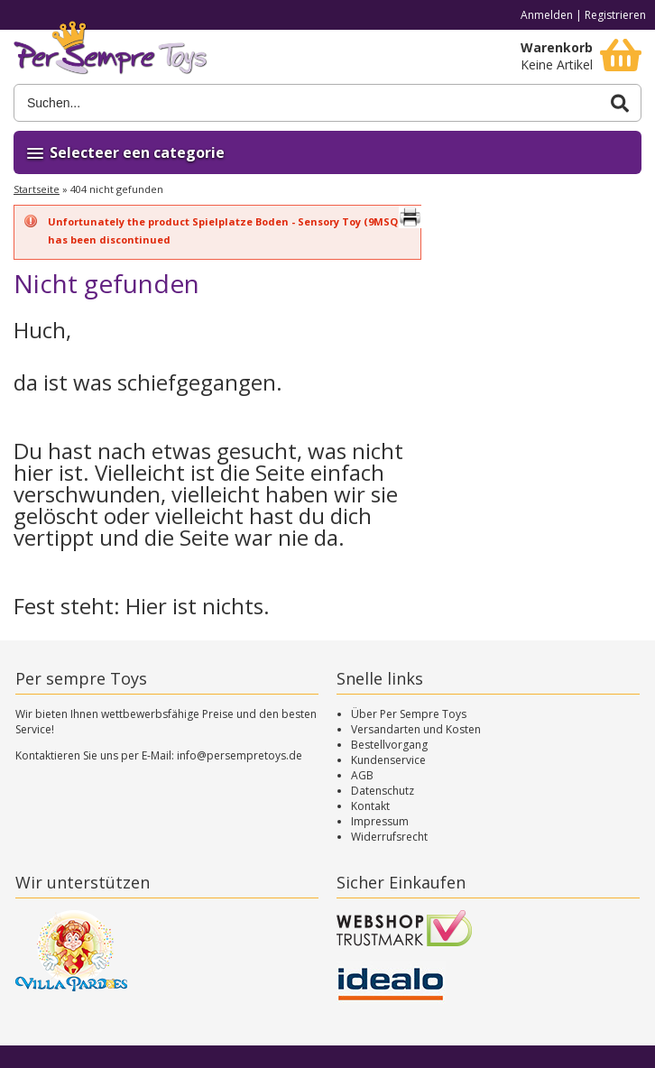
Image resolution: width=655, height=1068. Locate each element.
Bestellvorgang (389, 744)
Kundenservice (388, 760)
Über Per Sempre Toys (408, 714)
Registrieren (615, 15)
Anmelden (547, 15)
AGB (362, 775)
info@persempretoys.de (239, 755)
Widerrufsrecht (389, 836)
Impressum (380, 821)
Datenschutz (382, 790)
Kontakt (370, 806)
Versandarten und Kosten (416, 729)
